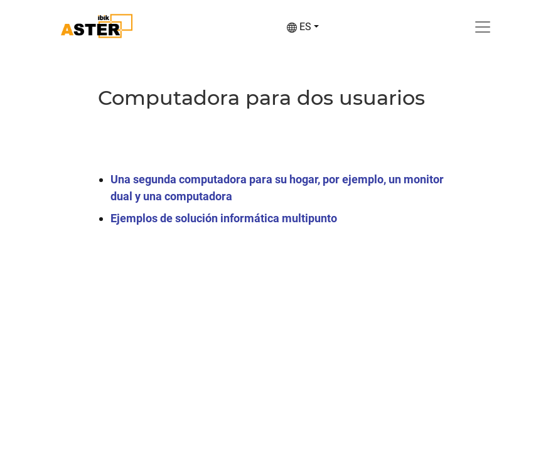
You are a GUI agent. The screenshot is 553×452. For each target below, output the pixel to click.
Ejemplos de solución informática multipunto (223, 218)
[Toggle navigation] (482, 27)
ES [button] (299, 27)
